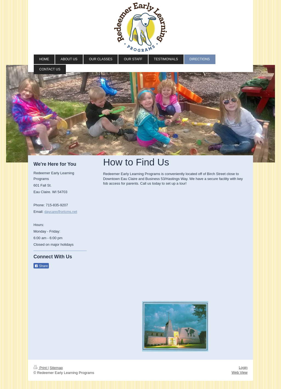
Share (41, 266)
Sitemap (56, 368)
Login (243, 367)
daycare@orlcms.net (60, 212)
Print (40, 368)
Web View (240, 372)
